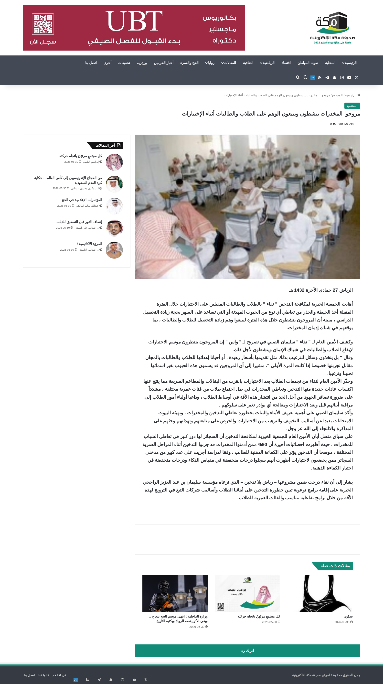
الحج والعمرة (189, 63)
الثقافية (248, 63)
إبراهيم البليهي (91, 161)
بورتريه (142, 63)
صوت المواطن (308, 63)
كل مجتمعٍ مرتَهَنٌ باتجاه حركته (258, 616)
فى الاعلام (59, 675)
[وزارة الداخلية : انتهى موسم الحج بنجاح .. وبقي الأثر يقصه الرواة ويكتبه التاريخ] (175, 593)
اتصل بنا (91, 63)
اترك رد (247, 650)
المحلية (330, 63)
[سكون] (320, 593)
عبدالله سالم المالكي (87, 205)
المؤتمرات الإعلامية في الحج (82, 200)
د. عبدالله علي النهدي (87, 227)
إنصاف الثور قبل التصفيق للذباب (79, 222)
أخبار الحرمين (163, 63)
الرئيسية (351, 63)
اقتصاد (286, 63)
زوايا (211, 63)
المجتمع (337, 95)
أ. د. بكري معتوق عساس (84, 188)
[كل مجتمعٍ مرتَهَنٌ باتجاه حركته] (247, 593)
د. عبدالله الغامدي (89, 249)
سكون (348, 616)
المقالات (230, 63)
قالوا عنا (43, 675)
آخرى (107, 63)
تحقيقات (124, 63)
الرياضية (269, 63)
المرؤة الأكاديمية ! (89, 244)
